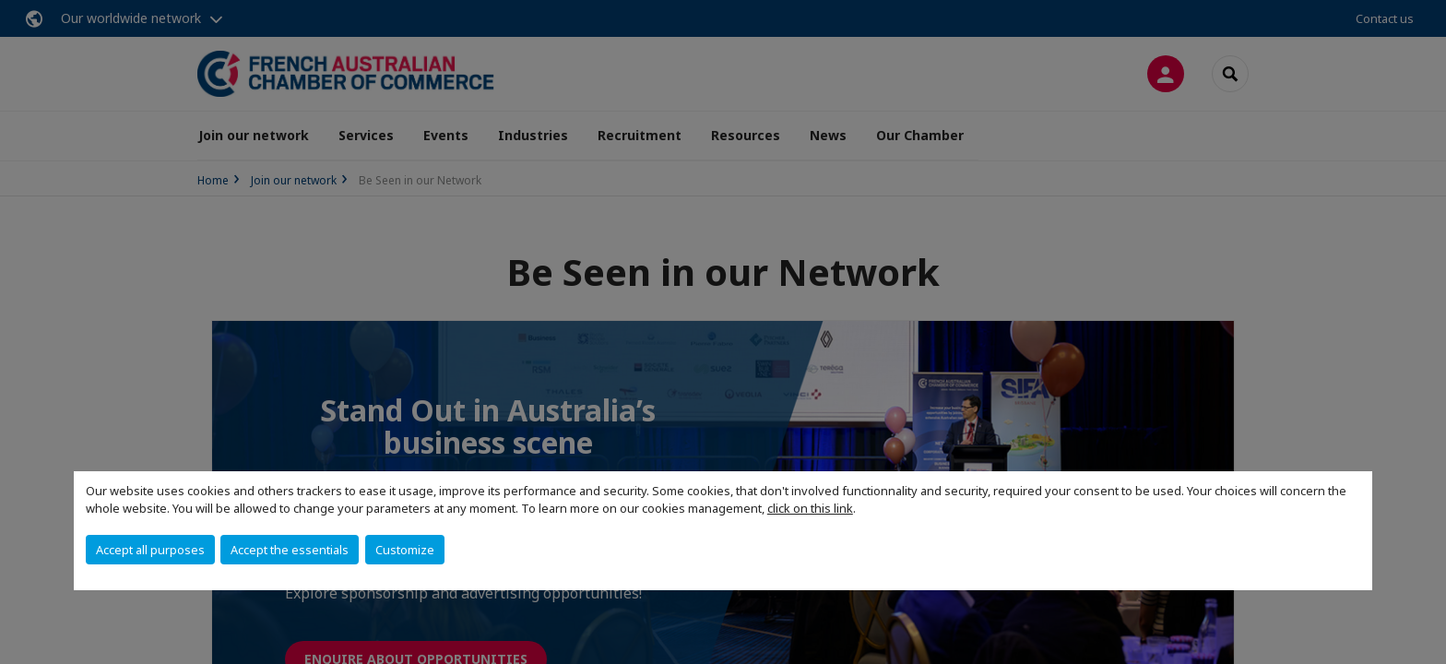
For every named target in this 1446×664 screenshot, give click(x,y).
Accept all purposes (150, 549)
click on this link (810, 508)
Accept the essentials (290, 549)
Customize (404, 549)
